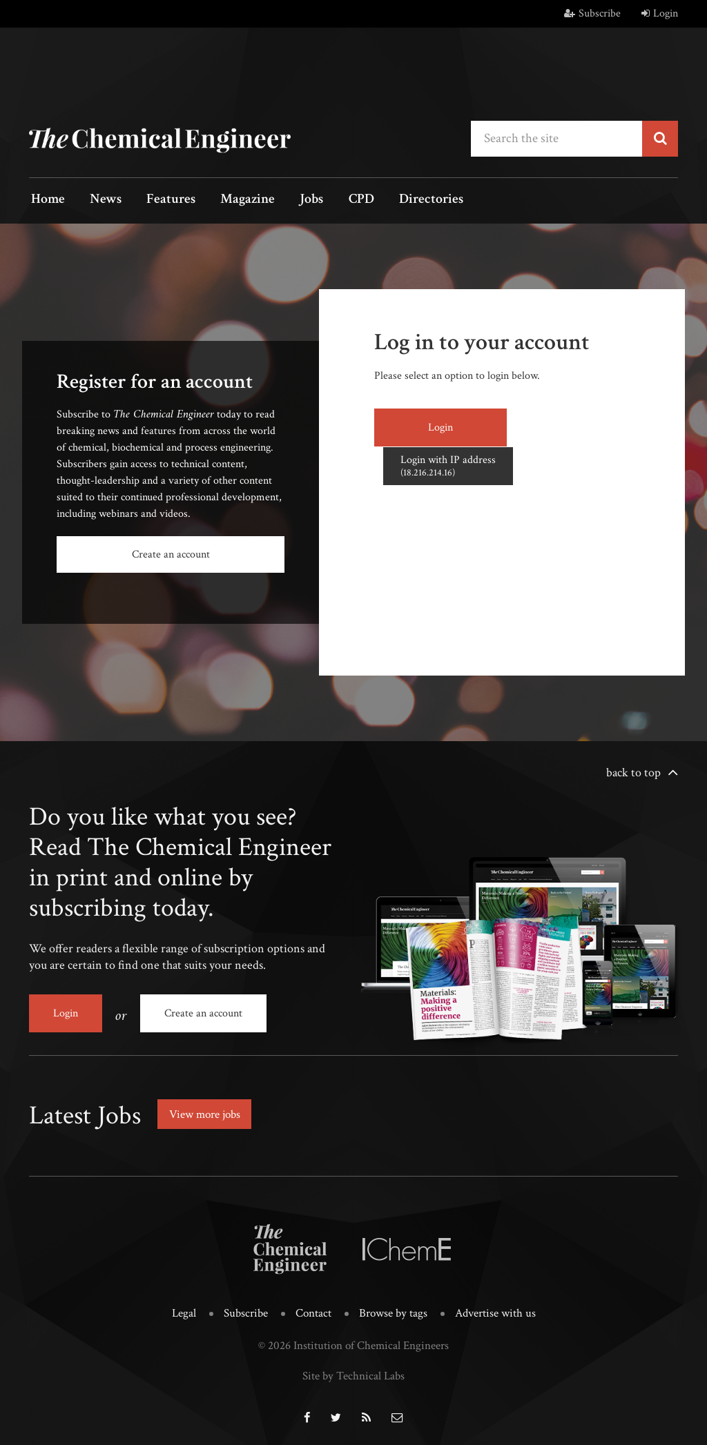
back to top (633, 772)
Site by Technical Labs (353, 1371)
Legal (184, 1309)
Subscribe (592, 13)
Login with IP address (562, 426)
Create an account (171, 554)
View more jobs (207, 1111)
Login (659, 13)
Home (46, 200)
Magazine (233, 200)
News (99, 200)
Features (160, 200)
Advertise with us (495, 1309)
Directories (403, 200)
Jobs (292, 200)
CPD (338, 200)
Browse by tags (393, 1309)
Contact (313, 1309)
